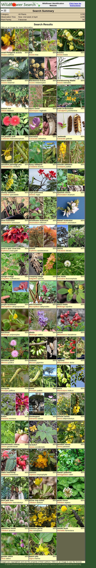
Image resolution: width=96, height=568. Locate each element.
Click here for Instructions (75, 4)
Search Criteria (5, 10)
